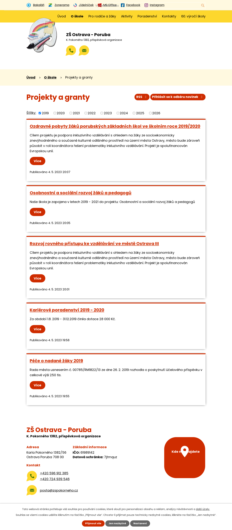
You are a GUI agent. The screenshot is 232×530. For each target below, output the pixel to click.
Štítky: (31, 112)
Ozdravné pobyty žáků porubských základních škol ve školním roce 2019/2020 (115, 126)
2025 (140, 113)
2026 (156, 113)
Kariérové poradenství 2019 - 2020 (67, 310)
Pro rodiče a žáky (102, 16)
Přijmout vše (92, 523)
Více (38, 161)
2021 (76, 113)
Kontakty (169, 16)
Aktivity (126, 16)
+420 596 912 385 (54, 473)
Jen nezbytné (117, 523)
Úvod (61, 16)
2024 (124, 113)
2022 (92, 113)
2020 (61, 113)
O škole (77, 16)
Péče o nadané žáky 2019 (56, 361)
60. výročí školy (193, 16)
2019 (45, 113)
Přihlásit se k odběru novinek (176, 98)
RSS (137, 98)
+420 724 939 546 (55, 479)
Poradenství (147, 16)
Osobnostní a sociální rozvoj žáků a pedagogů (80, 193)
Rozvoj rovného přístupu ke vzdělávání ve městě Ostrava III (94, 243)
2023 (108, 113)
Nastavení (141, 523)
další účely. (203, 509)
